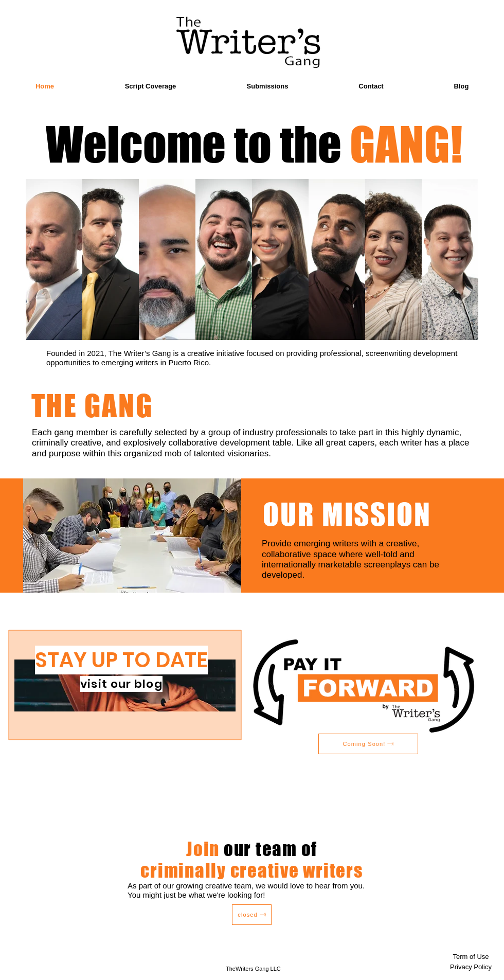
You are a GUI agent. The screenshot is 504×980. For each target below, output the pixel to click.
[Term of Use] (471, 957)
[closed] (252, 914)
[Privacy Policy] (470, 967)
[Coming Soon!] (368, 744)
